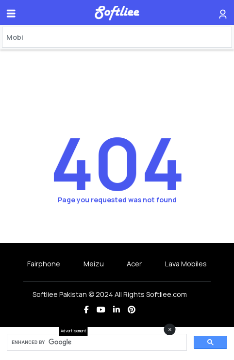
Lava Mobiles (186, 263)
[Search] (117, 37)
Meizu (94, 263)
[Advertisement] (117, 348)
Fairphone (43, 263)
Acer (134, 263)
